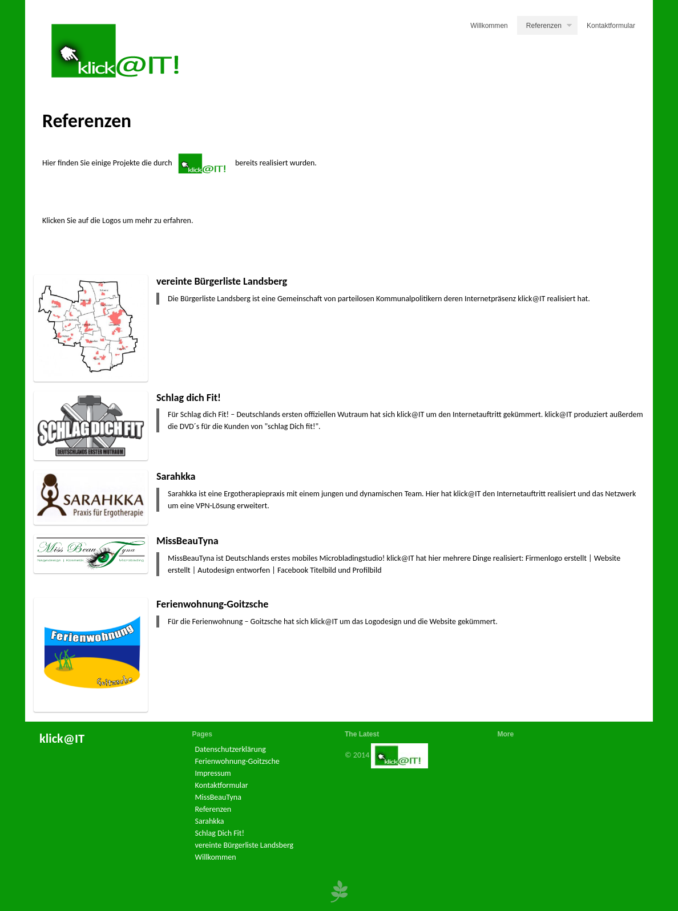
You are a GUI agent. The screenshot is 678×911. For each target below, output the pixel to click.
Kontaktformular (611, 26)
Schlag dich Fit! (188, 397)
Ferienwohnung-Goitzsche (212, 604)
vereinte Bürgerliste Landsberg (221, 281)
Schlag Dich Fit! (220, 833)
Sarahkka (176, 476)
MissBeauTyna (187, 541)
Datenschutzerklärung (230, 749)
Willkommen (489, 26)
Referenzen (549, 27)
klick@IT (61, 738)
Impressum (213, 773)
